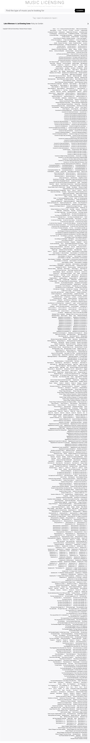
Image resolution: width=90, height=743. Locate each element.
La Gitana (74, 296)
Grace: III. (55, 251)
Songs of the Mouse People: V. (58, 507)
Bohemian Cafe (83, 77)
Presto (85, 408)
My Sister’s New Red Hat (81, 353)
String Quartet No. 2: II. (82, 517)
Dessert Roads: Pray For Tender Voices (56, 187)
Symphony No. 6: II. (73, 563)
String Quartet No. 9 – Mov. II (80, 532)
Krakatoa (85, 295)
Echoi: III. (80, 190)
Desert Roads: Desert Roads (81, 184)
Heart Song (59, 268)
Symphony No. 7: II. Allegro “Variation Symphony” (76, 569)
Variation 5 (66, 695)
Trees (64, 684)
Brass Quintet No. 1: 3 (57, 90)
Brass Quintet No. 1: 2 (82, 88)
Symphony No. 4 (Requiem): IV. (80, 558)
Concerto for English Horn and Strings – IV (78, 127)
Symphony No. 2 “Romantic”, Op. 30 (79, 549)
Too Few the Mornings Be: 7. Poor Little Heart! (77, 677)
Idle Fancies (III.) (57, 276)
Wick (61, 716)
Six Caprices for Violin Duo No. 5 (80, 474)
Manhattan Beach (55, 315)
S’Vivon (59, 458)
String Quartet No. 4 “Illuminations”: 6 (79, 528)
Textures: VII (77, 591)
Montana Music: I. (83, 339)
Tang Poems (73, 585)
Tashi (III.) (56, 588)
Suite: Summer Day (70, 541)
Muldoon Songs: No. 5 (61, 351)
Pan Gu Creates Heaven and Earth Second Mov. (61, 379)
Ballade (63, 71)
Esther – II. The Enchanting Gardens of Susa (63, 198)
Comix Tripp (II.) (65, 108)
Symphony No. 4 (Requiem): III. (65, 558)
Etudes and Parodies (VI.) (53, 202)
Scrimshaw (84, 459)
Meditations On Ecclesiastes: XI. (75, 333)
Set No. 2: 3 (74, 467)
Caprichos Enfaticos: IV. (70, 94)
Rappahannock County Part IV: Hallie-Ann (58, 441)
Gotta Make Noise (78, 249)
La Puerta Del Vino (58, 298)
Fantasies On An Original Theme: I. (79, 204)
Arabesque (53, 65)
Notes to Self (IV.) (52, 372)
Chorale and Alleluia (70, 105)
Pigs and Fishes (67, 406)
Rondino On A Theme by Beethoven (75, 456)
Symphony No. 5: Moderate (81, 560)
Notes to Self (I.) (65, 370)
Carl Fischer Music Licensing (81, 737)
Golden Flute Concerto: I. (81, 246)
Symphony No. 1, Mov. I (82, 546)
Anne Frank (52, 63)
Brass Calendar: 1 (73, 83)
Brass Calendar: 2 (74, 85)
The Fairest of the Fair (67, 599)
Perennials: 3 (61, 387)
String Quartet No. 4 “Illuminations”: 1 (61, 525)
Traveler (59, 684)
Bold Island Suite (51, 79)
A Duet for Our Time (62, 33)
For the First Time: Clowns (69, 220)
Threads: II (52, 640)
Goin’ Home (67, 246)
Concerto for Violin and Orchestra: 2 (62, 146)
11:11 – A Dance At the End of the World (65, 28)
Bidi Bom (85, 76)
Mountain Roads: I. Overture (81, 345)
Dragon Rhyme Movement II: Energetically (57, 190)
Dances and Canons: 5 (82, 174)
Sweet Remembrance (70, 542)
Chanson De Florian (68, 99)
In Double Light (66, 279)
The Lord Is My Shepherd (81, 619)
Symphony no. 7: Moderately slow (68, 574)
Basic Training (65, 74)
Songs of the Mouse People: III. (65, 505)
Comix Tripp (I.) (83, 107)
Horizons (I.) (77, 271)
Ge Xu (62, 243)
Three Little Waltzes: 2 (71, 654)
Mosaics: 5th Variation (82, 344)
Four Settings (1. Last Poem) (67, 235)
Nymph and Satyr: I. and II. (71, 372)
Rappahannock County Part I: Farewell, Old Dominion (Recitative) (73, 427)
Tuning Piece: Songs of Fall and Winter (78, 688)
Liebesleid (52, 306)
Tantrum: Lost (64, 586)
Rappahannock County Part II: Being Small (57, 430)
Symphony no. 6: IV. (83, 564)
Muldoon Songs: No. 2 (60, 350)
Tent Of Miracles (83, 588)
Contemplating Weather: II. (68, 165)
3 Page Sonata (84, 30)
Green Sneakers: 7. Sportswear (64, 264)
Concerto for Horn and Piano (81, 130)
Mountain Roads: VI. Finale (70, 348)
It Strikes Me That (83, 289)
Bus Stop (66, 90)
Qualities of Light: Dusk (68, 414)
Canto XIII (58, 91)
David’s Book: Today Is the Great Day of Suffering (76, 179)
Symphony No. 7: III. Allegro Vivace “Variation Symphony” (74, 571)
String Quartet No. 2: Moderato (80, 519)
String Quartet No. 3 (68, 521)
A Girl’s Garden (84, 33)
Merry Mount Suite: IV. (74, 336)
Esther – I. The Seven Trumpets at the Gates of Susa (75, 196)
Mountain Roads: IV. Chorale (81, 347)
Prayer (85, 406)
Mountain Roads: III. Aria (67, 347)
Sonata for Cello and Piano (81, 480)
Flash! (86, 217)
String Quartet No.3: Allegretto (54, 538)
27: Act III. (71, 30)
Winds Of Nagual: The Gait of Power (63, 734)
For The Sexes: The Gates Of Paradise (59, 228)
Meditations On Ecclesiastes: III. (80, 326)
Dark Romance (74, 177)
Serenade (79, 464)
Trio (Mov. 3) (62, 687)
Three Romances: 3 (67, 662)
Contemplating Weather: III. (81, 165)
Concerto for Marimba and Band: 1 (62, 132)
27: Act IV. (77, 30)
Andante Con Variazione (65, 61)
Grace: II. (50, 251)
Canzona (64, 91)
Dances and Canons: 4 (71, 174)
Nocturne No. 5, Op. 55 (69, 369)
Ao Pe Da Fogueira (67, 63)
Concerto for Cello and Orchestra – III (62, 123)
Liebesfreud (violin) (83, 304)
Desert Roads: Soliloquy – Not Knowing (78, 185)
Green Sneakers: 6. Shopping (81, 262)
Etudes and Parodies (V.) (81, 201)
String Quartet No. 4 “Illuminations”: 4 (79, 527)
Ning (67, 367)
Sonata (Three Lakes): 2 (57, 480)
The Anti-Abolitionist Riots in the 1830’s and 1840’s (59, 593)
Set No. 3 (81, 467)
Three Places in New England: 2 (55, 660)
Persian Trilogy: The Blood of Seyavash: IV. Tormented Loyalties (73, 397)
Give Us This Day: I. (73, 245)
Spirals (68, 507)
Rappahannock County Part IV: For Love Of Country (76, 439)
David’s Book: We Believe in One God (79, 181)
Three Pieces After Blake (54, 657)
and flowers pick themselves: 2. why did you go (77, 55)
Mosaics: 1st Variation (70, 342)
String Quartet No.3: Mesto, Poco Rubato (71, 538)
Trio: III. (85, 687)
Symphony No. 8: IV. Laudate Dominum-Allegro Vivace (63, 582)
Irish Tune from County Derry (66, 284)
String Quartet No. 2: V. (57, 521)
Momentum (75, 339)
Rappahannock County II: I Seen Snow (79, 423)
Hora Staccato (70, 271)
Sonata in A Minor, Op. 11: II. (81, 492)
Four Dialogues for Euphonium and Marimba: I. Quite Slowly (74, 229)
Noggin (85, 369)
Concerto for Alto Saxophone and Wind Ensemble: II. (75, 115)
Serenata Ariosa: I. (53, 467)
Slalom (75, 475)
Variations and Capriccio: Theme (80, 696)
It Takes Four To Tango (66, 290)
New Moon (77, 361)
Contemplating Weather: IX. (68, 166)
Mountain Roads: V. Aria (57, 348)
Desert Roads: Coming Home (67, 184)
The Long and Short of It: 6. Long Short (78, 615)
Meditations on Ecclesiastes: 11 (65, 318)
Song (86, 494)
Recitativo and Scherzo (82, 449)
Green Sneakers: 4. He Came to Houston (78, 260)
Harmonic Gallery (52, 268)
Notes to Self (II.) (74, 370)
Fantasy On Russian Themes (72, 207)
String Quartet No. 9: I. (59, 533)
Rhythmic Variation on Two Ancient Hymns (77, 453)
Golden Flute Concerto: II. (55, 248)
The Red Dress (84, 632)
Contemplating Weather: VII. (81, 168)
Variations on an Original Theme (65, 702)
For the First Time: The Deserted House (60, 226)
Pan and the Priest (83, 378)
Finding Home (66, 210)
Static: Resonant (83, 508)
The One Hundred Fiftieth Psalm (73, 621)
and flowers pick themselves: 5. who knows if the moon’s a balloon (72, 60)
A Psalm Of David (75, 36)
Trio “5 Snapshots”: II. (82, 684)
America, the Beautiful (59, 50)
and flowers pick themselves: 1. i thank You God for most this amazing (71, 54)
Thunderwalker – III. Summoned (80, 662)
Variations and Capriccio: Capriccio (63, 696)
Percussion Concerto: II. (55, 386)
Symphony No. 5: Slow (82, 561)
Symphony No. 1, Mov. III (73, 547)
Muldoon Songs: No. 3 (71, 350)
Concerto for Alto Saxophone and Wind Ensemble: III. (75, 116)
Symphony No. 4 (83, 555)
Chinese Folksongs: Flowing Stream (65, 104)
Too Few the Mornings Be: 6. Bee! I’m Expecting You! (75, 676)
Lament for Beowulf (72, 298)
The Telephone (62, 635)
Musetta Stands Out (82, 351)
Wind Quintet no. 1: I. (82, 718)
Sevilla (85, 467)
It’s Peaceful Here (77, 290)
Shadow (65, 469)
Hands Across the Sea (82, 267)
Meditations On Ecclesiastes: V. (65, 329)
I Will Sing (63, 275)
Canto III (85, 90)
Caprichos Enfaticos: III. (58, 94)
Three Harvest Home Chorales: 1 (80, 651)
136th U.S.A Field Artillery (81, 28)
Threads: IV (65, 640)
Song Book (65, 495)
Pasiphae (79, 383)
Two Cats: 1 (68, 690)
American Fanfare (69, 50)
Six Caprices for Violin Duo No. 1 (80, 470)
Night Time (75, 364)
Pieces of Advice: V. (58, 406)
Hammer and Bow (72, 267)
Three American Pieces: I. (81, 641)
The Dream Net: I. (83, 596)
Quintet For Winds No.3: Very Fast (79, 420)
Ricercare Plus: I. (51, 455)
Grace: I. (85, 249)
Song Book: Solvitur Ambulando (54, 499)
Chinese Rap (77, 104)
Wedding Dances (65, 715)
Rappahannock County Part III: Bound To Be (77, 434)
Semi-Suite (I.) (76, 461)
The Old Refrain (61, 621)
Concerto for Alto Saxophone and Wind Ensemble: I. (76, 113)
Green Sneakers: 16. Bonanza (80, 256)
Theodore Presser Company (25, 28)
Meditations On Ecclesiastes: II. (65, 326)
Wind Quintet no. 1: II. (60, 720)
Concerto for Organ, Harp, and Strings (63, 135)
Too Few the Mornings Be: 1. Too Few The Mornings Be (75, 665)
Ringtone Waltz (84, 455)
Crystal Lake (63, 171)
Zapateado (78, 735)
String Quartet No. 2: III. (55, 519)
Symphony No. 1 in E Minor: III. (68, 546)
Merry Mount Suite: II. (82, 334)
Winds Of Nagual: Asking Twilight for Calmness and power (74, 726)
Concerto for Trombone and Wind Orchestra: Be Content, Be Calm (73, 138)
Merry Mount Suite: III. (63, 336)
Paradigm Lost (84, 379)
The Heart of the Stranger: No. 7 (65, 605)
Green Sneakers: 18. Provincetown (79, 257)
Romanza (58, 456)
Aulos (86, 66)
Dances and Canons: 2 (82, 173)
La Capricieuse (67, 296)
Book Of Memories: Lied (82, 80)
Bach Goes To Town (59, 69)
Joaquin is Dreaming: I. (70, 292)
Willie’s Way (70, 718)
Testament (52, 590)
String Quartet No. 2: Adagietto (57, 517)
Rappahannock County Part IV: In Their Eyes (60, 442)
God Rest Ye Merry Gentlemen (56, 246)
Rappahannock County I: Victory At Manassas (59, 423)
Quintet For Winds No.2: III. (65, 419)
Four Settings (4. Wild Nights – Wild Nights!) (64, 239)
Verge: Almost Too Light (82, 707)
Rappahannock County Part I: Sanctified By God (76, 428)
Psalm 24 (56, 412)
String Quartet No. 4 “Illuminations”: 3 (61, 527)
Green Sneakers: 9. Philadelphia (56, 265)
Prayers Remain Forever (65, 408)
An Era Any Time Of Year (81, 52)
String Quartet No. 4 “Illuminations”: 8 (79, 530)
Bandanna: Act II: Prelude (55, 72)
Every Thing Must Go (82, 202)
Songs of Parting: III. (53, 503)
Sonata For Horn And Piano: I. (80, 481)
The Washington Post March (81, 637)
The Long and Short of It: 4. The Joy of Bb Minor (76, 613)
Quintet (59, 416)
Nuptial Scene (60, 372)
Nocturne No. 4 (59, 369)
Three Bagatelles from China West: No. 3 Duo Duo (60, 647)
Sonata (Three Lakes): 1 (82, 478)
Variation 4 (84, 693)
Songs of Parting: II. (83, 502)
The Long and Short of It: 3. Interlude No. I (78, 611)
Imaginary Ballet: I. (54, 278)
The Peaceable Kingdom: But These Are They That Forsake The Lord (72, 622)
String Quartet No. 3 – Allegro (80, 521)
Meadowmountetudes (82, 315)
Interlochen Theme (83, 281)
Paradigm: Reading (64, 381)
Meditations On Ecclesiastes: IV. (65, 328)
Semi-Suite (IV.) (59, 463)
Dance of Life (84, 171)
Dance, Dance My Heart (59, 173)
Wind (75, 718)
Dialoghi (68, 187)
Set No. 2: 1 (61, 467)
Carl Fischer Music (15, 28)
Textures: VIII (84, 591)
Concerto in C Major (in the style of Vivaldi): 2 (77, 152)
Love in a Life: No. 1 (52, 307)
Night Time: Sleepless (72, 365)
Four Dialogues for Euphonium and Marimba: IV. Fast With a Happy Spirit (71, 234)
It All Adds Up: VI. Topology (72, 289)
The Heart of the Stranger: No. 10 (64, 600)
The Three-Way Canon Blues (73, 635)
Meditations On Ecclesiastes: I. (80, 325)
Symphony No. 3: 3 (54, 553)
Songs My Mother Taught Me (60, 502)
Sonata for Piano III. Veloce (65, 491)
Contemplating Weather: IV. (54, 166)
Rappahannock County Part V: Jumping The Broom (76, 444)
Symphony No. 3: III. (74, 555)
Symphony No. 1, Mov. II (61, 547)
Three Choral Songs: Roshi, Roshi (80, 649)
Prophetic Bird (84, 409)
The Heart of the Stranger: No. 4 (80, 602)
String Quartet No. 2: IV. (67, 519)
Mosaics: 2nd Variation (82, 342)
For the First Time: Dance (81, 220)
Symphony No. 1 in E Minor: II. (53, 546)
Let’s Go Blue (54, 304)
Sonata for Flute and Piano (67, 481)
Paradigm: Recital (73, 381)
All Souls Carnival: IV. (61, 47)
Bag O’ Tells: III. (83, 69)
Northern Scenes (56, 370)
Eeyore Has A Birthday (55, 191)
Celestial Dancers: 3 (72, 98)
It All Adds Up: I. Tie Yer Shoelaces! (62, 286)
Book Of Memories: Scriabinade (55, 83)
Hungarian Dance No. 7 (54, 275)
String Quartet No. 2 (64, 513)
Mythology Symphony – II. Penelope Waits (78, 356)
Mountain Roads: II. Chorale (55, 347)
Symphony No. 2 (83, 547)
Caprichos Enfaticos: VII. (69, 96)
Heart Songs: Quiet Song (60, 270)
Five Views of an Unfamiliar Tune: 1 (79, 213)
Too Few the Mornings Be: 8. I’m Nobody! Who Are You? (75, 679)
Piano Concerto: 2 (65, 403)
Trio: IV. (55, 688)
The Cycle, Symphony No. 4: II (56, 596)
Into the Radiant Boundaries (67, 282)
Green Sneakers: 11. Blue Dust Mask (61, 253)
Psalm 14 (79, 411)
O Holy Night (84, 373)
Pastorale (85, 383)
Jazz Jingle (84, 290)
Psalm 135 (72, 411)
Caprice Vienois (52, 93)
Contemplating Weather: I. (55, 165)
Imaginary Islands (83, 278)
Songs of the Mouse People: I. (65, 503)
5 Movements (62, 32)
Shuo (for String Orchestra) (74, 469)
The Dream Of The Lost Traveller (80, 597)
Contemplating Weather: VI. (67, 168)
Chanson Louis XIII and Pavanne (66, 101)
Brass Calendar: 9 (61, 88)
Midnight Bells (84, 336)
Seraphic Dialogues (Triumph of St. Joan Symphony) (64, 464)
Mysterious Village (56, 354)
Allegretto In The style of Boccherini (59, 49)
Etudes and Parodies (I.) (69, 199)
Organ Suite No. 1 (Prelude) (81, 376)
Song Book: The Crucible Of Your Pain (71, 499)
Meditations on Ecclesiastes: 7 (65, 323)
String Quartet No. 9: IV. (60, 535)
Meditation (54, 317)
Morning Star (54, 342)
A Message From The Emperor (80, 35)
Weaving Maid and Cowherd (54, 715)
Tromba (60, 688)
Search (80, 10)
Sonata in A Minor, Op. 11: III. (57, 494)
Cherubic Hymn (83, 101)
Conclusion (84, 163)
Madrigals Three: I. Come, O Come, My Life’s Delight (76, 312)
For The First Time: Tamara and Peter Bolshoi (77, 224)
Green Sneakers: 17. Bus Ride (64, 257)
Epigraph (80, 195)
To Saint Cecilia (58, 665)
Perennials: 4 (68, 387)
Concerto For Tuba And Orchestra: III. (62, 144)
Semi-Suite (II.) (84, 461)
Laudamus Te (68, 303)
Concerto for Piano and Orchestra (80, 135)
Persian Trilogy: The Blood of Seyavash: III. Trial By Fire (75, 395)
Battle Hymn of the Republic (76, 74)
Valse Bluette (59, 693)
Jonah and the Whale (68, 293)
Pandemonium (76, 379)
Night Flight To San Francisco (65, 364)
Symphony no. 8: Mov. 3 (72, 583)
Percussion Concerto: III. (67, 386)
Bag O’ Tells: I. (68, 69)
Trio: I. (67, 687)
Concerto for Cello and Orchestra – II (79, 121)
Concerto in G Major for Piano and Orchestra (64, 155)
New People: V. (75, 362)
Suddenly (78, 539)
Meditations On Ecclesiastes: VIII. (80, 331)
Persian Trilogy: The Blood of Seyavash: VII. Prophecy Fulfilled (62, 401)
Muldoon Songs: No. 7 (72, 351)
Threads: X (72, 641)
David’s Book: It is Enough (58, 179)
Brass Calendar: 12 (64, 85)
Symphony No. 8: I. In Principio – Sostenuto (77, 577)
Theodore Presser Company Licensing (78, 738)
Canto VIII (52, 91)
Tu (63, 688)
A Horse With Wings (54, 35)
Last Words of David (82, 298)
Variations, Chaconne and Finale (80, 702)
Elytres (75, 195)
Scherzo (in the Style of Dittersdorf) (64, 459)
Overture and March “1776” (72, 378)
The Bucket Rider (69, 594)
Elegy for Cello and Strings (68, 193)
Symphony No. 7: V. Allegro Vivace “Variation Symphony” (62, 575)
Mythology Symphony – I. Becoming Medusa (57, 356)
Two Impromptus (83, 690)
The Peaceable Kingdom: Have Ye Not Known (61, 624)
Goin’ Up (73, 246)
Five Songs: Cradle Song (60, 212)
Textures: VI (70, 591)
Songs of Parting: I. (73, 502)
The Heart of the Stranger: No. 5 (65, 604)
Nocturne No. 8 (79, 369)
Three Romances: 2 (57, 662)
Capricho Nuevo (60, 93)
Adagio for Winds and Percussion (56, 44)
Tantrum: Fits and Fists (55, 586)
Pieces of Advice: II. (62, 405)
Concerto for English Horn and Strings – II (58, 127)
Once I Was (55, 376)
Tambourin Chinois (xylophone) (62, 585)
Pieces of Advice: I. (52, 405)
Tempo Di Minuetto (74, 588)
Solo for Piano (63, 477)
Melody (85, 333)
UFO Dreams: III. (70, 691)
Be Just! (85, 74)
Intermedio (57, 282)
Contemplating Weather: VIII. (54, 170)
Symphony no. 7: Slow (82, 574)
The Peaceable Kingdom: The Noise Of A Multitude (76, 627)
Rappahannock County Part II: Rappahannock (77, 431)
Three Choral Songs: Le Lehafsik (80, 647)
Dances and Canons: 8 (82, 176)
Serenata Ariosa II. (83, 466)
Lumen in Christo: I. (65, 311)
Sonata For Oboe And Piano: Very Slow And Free (61, 488)
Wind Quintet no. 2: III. (71, 721)
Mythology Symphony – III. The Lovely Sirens (77, 358)
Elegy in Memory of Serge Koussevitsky (63, 195)
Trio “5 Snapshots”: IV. (64, 685)
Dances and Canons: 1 (71, 173)
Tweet (63, 690)
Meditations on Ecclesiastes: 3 (65, 320)
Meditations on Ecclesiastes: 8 (80, 323)
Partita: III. (67, 383)
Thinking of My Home (76, 638)
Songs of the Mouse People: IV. (80, 505)
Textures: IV (78, 590)
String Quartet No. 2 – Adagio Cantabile (78, 513)
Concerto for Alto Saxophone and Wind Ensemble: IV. (75, 118)
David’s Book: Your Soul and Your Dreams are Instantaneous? (62, 182)
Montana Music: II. (52, 340)
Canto (80, 90)
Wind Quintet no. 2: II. (60, 721)
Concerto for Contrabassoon (61, 126)
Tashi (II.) (50, 588)
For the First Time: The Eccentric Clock (78, 226)
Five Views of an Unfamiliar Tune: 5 (75, 217)
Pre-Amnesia (75, 408)
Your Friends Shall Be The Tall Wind (66, 735)
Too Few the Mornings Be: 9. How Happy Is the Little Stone (63, 680)
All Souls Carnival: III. (82, 46)
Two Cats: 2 (75, 690)
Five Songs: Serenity (82, 212)
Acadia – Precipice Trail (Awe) (60, 43)
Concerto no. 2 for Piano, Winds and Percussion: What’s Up (68, 163)
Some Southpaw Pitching (81, 477)
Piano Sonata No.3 (83, 403)
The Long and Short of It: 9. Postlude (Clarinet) (64, 619)
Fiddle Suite (59, 210)
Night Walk (62, 367)
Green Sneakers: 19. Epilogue (54, 259)
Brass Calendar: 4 (55, 86)
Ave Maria (67, 68)
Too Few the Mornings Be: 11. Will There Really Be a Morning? (73, 668)
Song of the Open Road (82, 500)
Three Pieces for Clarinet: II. (81, 657)
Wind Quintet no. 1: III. (71, 720)
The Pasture (84, 621)
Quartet (55, 416)
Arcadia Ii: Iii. (60, 65)
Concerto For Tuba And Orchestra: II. (79, 143)
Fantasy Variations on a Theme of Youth (59, 209)
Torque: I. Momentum (82, 680)
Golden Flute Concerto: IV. (81, 248)
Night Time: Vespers (54, 367)
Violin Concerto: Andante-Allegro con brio (57, 713)
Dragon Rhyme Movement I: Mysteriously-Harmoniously (75, 188)
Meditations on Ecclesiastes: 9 (65, 325)
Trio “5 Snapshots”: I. (71, 684)
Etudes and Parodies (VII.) (65, 202)
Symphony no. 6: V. (62, 566)
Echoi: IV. (85, 190)
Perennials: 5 (75, 387)
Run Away (53, 458)
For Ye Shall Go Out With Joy (81, 228)
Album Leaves (84, 44)
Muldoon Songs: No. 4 (82, 350)
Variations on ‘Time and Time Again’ (67, 698)
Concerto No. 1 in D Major (81, 155)
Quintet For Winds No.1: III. (56, 417)
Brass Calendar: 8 (52, 88)
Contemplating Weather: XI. (81, 170)
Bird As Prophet (69, 77)
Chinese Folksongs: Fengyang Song (79, 102)
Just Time (57, 295)
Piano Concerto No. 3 (82, 401)
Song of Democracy (59, 500)
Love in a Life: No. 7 (72, 309)
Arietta (85, 65)
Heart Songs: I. (67, 268)
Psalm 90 (79, 412)
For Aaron (85, 218)
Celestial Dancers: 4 (82, 98)
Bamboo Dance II (70, 71)
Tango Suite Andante (82, 585)
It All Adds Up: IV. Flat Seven (81, 287)
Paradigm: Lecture (54, 381)
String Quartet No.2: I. (71, 535)
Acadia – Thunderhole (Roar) (75, 43)
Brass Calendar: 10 (83, 83)
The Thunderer (84, 635)
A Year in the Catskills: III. (68, 40)
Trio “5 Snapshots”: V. (75, 685)
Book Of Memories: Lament (69, 80)
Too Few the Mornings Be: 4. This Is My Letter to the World (74, 673)
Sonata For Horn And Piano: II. (65, 483)
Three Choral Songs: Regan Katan (63, 649)
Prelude (81, 408)
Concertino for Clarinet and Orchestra (70, 112)
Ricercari (77, 455)
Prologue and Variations (74, 409)
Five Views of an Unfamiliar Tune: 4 (58, 217)
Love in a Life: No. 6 (62, 309)
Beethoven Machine (77, 76)
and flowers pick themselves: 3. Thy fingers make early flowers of (73, 57)
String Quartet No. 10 (53, 513)
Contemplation (51, 171)
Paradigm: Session (83, 381)
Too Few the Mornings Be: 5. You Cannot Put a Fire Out (75, 674)
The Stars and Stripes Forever (80, 633)
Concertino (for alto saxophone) (80, 110)
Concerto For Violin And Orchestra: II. (61, 148)
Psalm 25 (62, 412)
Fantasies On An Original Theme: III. (74, 206)
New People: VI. (83, 362)
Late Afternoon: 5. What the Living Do (79, 301)
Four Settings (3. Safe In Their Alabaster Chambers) (76, 237)
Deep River (51, 184)
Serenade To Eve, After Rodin (61, 466)
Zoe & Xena (84, 735)
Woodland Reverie (77, 734)
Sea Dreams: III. (68, 461)
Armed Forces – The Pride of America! (64, 66)
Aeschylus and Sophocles (71, 44)
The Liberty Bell (52, 608)
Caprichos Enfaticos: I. (70, 93)
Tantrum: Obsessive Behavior (75, 586)
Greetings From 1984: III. (61, 267)
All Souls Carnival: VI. (82, 47)
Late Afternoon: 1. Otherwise (56, 300)
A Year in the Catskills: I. (82, 38)
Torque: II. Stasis (52, 682)
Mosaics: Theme (54, 345)
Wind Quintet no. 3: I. (82, 721)
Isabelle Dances (77, 284)
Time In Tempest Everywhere (81, 663)
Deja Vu (57, 184)
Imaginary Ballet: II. (63, 278)
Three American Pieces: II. (68, 643)
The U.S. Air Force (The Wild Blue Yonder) (64, 637)
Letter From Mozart (63, 304)
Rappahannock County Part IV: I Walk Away (77, 441)
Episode (85, 195)
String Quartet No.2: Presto (67, 536)
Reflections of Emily (70, 450)
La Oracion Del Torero (82, 296)
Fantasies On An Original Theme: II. (57, 206)
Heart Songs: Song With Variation (75, 270)
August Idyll (80, 66)
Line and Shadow (75, 306)
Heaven (85, 270)
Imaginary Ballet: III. (73, 278)
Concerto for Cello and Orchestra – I (62, 121)
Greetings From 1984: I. (70, 265)
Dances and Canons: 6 (59, 176)
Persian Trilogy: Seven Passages (80, 391)
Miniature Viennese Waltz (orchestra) (59, 339)
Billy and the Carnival (60, 77)
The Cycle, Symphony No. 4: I (80, 594)
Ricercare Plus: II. (60, 455)
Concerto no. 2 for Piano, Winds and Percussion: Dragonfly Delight (72, 157)
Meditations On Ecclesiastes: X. (60, 333)
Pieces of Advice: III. (72, 405)
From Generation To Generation (62, 242)
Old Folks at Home (54, 375)
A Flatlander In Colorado (74, 33)
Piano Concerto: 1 (55, 403)
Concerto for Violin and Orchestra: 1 (79, 144)
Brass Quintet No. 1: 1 (71, 88)
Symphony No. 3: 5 (83, 553)
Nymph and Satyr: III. (82, 372)
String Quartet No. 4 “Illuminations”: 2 (79, 525)
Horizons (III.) (56, 273)
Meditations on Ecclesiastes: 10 (80, 317)
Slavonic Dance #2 (83, 475)
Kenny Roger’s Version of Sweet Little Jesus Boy (71, 295)
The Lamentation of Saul (81, 607)
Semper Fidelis (84, 463)
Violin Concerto (83, 710)
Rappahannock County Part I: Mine (57, 428)
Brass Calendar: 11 (55, 85)
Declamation (84, 182)
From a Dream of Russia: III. (81, 240)
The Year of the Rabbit (54, 638)
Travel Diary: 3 (76, 682)
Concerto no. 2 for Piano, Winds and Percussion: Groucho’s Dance (72, 160)
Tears (67, 588)
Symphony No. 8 (63, 577)
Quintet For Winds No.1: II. (81, 416)
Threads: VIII (65, 641)
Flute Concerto (78, 218)
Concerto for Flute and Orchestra (60, 129)
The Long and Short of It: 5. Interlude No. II (59, 615)
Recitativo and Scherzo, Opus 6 (57, 450)
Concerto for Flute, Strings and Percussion (78, 129)
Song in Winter (84, 499)
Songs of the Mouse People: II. (80, 503)
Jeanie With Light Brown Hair (57, 292)
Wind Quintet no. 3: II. (60, 723)
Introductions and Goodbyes (81, 282)
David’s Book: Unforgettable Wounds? (61, 181)
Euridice (75, 202)
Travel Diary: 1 (61, 682)
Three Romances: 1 (83, 660)
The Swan (55, 635)
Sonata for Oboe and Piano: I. (66, 485)
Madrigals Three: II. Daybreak (58, 314)
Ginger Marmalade (63, 245)
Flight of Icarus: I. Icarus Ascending (65, 218)
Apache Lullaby (75, 63)
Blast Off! (77, 77)
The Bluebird (84, 593)
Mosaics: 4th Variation (71, 344)
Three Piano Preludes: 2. (69, 655)
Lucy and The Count (55, 311)
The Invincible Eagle (70, 607)
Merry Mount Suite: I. (71, 334)
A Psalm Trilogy (83, 36)
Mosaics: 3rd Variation (59, 344)
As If (75, 66)
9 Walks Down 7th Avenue (72, 32)
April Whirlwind (84, 63)
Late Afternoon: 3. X (82, 300)
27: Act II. (65, 30)
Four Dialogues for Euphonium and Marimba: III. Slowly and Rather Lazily (71, 232)
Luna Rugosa (84, 311)
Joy (86, 293)
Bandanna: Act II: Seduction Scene (69, 72)
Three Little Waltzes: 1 (60, 654)
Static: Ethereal (59, 508)
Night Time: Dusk (83, 364)
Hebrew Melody (56, 271)
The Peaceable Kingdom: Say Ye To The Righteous (76, 626)
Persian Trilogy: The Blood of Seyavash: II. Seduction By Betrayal (73, 394)
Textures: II (64, 590)
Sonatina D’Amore (69, 494)
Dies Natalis (74, 187)
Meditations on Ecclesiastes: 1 (65, 317)
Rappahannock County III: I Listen (55, 425)
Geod (86, 243)
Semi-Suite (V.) (67, 463)
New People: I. (84, 361)
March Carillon (64, 315)
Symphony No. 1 (69, 544)
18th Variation (53, 30)
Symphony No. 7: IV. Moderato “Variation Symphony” (62, 572)
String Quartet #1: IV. (66, 511)
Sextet (56, 469)
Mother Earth (62, 345)
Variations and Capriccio (81, 695)
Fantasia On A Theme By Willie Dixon (63, 204)
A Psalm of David (66, 36)
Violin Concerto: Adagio (66, 712)
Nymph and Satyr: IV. (58, 373)
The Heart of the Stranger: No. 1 (80, 599)
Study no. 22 (58, 539)
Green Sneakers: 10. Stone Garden (79, 251)
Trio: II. (76, 687)
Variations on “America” (82, 698)
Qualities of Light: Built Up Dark (55, 414)
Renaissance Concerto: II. (55, 452)
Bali (60, 71)
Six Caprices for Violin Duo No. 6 (55, 475)
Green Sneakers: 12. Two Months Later (78, 253)
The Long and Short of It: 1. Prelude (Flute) (78, 608)
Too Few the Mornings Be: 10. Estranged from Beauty (75, 666)
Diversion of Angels (83, 187)
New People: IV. (67, 362)
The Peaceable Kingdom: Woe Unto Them (78, 630)
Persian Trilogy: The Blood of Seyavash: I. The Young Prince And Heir (72, 392)
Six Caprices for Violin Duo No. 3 (80, 472)
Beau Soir (69, 76)
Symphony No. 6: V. (72, 566)
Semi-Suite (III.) (51, 463)
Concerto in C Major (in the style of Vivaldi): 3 (77, 154)
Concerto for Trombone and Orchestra (79, 137)
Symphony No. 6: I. (63, 563)
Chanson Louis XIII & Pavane (81, 99)
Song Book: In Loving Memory (80, 497)
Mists (70, 339)
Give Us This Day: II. (83, 245)
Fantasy (85, 206)
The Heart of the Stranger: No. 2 (80, 600)
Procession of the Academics (60, 409)
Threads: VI (84, 640)
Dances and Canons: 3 (59, 174)
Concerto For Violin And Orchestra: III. (79, 148)
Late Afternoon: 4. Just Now (63, 301)
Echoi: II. (74, 190)
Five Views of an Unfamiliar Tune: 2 (62, 215)
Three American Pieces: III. (81, 643)
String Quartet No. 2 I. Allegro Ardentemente (60, 514)
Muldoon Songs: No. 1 (82, 348)
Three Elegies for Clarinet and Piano (63, 651)
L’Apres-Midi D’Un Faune (57, 296)
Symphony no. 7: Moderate (81, 572)
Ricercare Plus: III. (70, 455)
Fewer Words (84, 209)
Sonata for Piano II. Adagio (81, 489)
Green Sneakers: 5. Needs (67, 262)
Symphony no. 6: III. (62, 564)
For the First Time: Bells (56, 220)
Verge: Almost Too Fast (56, 707)
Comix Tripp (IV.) (83, 108)
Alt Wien (80, 49)
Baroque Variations (83, 72)
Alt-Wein (85, 49)
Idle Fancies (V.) (74, 276)
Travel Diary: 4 (84, 682)
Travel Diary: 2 (69, 682)
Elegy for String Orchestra (81, 193)
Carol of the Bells (56, 98)
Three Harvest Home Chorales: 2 (64, 652)
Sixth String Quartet (68, 475)
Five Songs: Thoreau (65, 213)
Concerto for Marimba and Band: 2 (79, 132)
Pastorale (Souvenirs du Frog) (63, 384)
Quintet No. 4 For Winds (64, 422)
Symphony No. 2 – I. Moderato (63, 549)
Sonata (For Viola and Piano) (69, 478)
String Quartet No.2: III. (55, 536)
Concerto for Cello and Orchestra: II (62, 124)
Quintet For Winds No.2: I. (68, 417)
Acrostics (85, 43)
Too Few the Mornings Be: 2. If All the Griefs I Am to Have (74, 669)
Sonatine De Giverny (78, 494)
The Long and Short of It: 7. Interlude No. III (77, 616)
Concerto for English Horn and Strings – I (78, 126)
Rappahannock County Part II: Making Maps (77, 430)
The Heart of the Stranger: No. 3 (65, 602)
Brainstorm (65, 83)
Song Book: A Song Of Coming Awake (64, 497)
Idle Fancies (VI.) (83, 276)
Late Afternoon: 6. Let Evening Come (17, 23)
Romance (53, 456)
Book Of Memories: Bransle (81, 79)
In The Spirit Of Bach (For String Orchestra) (68, 281)
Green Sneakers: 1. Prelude (65, 251)
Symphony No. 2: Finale (64, 550)
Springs (73, 507)
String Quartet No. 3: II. (71, 522)
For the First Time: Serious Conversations (57, 224)
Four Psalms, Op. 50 (54, 235)
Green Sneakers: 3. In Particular (61, 260)
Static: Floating (67, 508)
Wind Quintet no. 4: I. (82, 723)
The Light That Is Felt (62, 608)
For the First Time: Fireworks (55, 223)
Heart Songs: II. (75, 268)
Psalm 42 (68, 412)
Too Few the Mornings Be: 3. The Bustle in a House (76, 671)
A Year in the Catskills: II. (56, 40)
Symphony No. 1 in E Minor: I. (80, 544)
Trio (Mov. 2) (55, 687)
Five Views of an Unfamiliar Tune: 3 (79, 215)
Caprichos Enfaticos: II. (82, 93)
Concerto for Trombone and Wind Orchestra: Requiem (75, 141)
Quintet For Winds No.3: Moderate (79, 419)
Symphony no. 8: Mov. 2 (60, 583)
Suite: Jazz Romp (61, 541)
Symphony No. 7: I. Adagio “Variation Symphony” (76, 568)
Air (78, 44)
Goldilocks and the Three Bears (66, 249)
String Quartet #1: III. (56, 511)
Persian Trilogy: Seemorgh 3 (65, 391)
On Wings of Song (83, 375)
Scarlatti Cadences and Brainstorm (79, 458)
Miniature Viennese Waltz (81, 337)
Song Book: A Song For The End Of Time (78, 495)
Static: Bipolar (84, 507)
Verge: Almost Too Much (81, 709)
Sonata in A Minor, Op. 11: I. (67, 492)
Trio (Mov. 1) (84, 685)
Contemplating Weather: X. (68, 170)
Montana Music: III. (61, 340)
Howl (74, 273)
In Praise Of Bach (53, 281)
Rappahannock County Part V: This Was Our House (76, 445)
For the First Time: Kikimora (69, 223)
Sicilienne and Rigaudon (66, 470)
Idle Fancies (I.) (75, 275)
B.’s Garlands (79, 68)
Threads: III (58, 640)
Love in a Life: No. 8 (83, 309)
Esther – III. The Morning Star (80, 198)
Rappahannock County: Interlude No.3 (67, 449)
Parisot (50, 383)
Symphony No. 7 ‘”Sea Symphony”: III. (56, 568)
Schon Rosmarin (77, 459)
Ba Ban (85, 68)
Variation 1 (65, 693)
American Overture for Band (81, 50)
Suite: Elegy (84, 539)
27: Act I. (60, 30)
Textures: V (84, 590)
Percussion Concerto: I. (82, 384)
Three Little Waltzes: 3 (82, 654)
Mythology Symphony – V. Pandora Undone (63, 361)
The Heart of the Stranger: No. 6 (80, 604)
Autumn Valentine (59, 68)
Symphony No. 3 (74, 550)
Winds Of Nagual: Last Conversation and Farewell (76, 731)
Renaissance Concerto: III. (68, 452)
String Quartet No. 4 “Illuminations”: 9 (65, 532)
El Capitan (64, 191)
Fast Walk (72, 209)
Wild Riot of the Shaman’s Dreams (71, 716)
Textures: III (71, 590)
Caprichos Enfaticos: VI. (57, 96)
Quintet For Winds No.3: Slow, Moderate (62, 420)
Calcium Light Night (73, 90)
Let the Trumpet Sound (82, 303)
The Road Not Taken (55, 633)
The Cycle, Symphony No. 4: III (71, 596)
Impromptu (50, 279)
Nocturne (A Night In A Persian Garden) (78, 367)
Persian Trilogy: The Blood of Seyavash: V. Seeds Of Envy (74, 398)
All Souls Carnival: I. (61, 46)
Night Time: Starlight (82, 365)
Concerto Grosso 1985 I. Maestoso (79, 149)
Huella (78, 273)
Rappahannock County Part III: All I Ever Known (77, 433)
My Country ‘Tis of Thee (70, 353)
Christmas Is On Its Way (82, 105)
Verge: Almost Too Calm (70, 705)
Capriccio (79, 91)
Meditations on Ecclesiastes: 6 (80, 322)
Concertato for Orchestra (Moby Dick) (63, 110)
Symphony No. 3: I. (54, 555)
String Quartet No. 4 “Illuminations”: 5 (61, 528)
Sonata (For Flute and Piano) (55, 478)
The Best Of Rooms (76, 593)
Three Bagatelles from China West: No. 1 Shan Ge (76, 644)
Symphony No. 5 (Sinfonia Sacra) (66, 560)
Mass (75, 315)
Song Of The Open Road (70, 500)
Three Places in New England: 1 (80, 658)
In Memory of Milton (82, 279)
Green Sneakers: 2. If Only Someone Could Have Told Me (74, 259)
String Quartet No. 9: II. (70, 533)
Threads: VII (58, 641)
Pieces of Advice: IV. (82, 405)
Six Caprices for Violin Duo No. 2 (64, 472)
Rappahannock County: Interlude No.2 (79, 447)
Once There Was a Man (64, 376)
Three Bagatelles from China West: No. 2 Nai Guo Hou (75, 646)
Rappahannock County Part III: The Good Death (77, 436)
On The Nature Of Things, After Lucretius (69, 375)
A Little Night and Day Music (66, 35)
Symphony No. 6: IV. (72, 564)
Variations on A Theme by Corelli (80, 699)
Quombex (85, 422)
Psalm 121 (66, 411)
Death (78, 182)
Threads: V (78, 640)
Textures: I (58, 590)
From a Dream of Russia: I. (81, 239)
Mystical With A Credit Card (68, 354)
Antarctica (59, 63)
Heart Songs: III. (83, 268)
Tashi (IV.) (62, 588)
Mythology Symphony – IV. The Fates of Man (77, 359)
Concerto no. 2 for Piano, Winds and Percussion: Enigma (74, 159)
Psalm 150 (84, 411)
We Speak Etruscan (71, 713)
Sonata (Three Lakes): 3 (68, 480)
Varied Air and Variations (57, 705)
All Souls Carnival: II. (72, 46)
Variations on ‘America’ (53, 698)
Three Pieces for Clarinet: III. (65, 658)
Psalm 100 (60, 411)
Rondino (64, 456)
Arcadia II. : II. (75, 65)
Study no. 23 (65, 539)
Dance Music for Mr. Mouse (74, 171)
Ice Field (68, 275)
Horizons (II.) (84, 271)
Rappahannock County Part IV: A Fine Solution (77, 437)
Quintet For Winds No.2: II (81, 417)
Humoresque (84, 273)
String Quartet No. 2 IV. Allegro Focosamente (77, 516)
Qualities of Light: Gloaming (81, 414)
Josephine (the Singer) (79, 293)
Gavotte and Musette (54, 243)
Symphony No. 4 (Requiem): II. (80, 557)
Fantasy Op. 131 (83, 207)
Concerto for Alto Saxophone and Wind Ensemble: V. (75, 119)
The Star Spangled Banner (67, 633)
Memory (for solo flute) (60, 334)
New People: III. (58, 362)
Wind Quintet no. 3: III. (71, 723)
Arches (81, 65)
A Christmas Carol (83, 32)
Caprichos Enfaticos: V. (82, 94)
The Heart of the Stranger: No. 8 (80, 605)
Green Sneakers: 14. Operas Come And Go (78, 254)
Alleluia (70, 49)
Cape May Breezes (72, 91)
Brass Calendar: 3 (83, 85)
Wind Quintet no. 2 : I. (82, 720)
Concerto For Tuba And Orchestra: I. (62, 143)
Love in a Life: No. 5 (52, 309)
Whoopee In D (84, 715)
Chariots (77, 101)
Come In (77, 107)
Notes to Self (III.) (83, 370)
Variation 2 (72, 693)
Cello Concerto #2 (59, 99)
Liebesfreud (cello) (73, 304)
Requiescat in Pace (58, 453)
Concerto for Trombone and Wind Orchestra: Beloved (75, 140)
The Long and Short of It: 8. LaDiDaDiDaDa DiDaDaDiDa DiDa (74, 618)
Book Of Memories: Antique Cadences (65, 79)
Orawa (72, 376)
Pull (84, 412)
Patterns (73, 384)
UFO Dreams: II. (62, 691)
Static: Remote (75, 508)
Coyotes (57, 171)
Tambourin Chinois (83, 583)
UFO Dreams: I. (54, 691)
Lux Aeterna (60, 312)
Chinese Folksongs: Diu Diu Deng (63, 102)
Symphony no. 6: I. (53, 563)
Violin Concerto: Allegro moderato (79, 712)
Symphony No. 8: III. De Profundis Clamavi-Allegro (76, 580)
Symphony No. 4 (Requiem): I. (65, 557)
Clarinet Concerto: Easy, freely (67, 107)
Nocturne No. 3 (51, 369)
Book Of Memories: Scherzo (81, 82)
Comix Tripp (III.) (74, 108)
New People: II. (50, 362)
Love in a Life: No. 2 (62, 307)
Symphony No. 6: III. (52, 564)
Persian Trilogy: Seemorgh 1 (67, 389)
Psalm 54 (74, 412)
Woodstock (84, 734)
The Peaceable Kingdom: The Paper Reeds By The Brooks (74, 629)
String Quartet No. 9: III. (82, 533)
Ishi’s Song (84, 284)
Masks (70, 315)
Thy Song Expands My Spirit (60, 663)
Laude (74, 303)
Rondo (85, 456)
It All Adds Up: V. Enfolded (58, 289)
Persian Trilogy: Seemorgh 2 (81, 389)
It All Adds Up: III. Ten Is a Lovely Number (64, 287)
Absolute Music (72, 41)
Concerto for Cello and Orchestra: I (79, 123)
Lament (65, 298)
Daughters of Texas (83, 177)
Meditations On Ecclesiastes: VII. (64, 331)
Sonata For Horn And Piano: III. (80, 483)
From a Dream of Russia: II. (67, 240)
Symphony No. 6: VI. (82, 566)
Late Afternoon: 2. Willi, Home (70, 300)
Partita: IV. (73, 383)
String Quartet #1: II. (82, 510)
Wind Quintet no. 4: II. (71, 724)
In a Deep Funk (58, 279)
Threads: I (85, 638)
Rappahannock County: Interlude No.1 (61, 447)
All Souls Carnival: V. (71, 47)
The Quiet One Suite (75, 632)
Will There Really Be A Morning (59, 718)
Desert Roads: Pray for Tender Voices (60, 185)
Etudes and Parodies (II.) (81, 199)
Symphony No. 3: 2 (73, 552)
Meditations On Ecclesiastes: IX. (80, 328)
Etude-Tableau (59, 199)
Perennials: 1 (77, 386)
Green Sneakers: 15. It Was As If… (65, 256)
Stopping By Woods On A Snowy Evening (58, 510)
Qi (86, 412)
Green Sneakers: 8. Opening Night (79, 264)
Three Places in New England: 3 (70, 660)
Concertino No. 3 (83, 112)
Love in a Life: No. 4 (83, 307)
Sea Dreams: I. (51, 461)
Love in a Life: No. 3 (72, 307)
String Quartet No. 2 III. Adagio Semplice (57, 516)
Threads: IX (71, 640)
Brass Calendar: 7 (83, 86)
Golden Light (54, 249)
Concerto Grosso (66, 149)
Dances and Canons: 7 (71, 176)
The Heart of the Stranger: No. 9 (58, 607)
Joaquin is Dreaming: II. (82, 292)
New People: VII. (53, 364)
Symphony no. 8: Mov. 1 (82, 582)
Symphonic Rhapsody (59, 544)
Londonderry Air (83, 306)
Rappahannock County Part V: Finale (79, 442)
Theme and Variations (65, 638)
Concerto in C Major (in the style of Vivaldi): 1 (77, 151)
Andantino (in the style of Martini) (80, 61)
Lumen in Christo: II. (75, 311)
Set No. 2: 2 (67, 467)
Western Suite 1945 (75, 715)
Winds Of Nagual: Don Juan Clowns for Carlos (77, 729)
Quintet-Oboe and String (76, 422)
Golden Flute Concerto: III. (68, 248)
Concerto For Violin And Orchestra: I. (79, 146)
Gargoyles (73, 242)
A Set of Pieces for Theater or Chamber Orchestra (64, 38)
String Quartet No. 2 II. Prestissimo (79, 514)
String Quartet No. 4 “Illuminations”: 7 (61, 530)
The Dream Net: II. (58, 597)
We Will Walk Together (82, 713)
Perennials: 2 (84, 386)
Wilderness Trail (83, 716)
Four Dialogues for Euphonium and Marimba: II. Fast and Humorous (72, 231)
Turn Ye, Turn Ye (56, 690)
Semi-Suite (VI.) (75, 463)
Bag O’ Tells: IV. (54, 71)
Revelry (65, 453)
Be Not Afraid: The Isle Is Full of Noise (57, 76)
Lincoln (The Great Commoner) (62, 306)
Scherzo (53, 459)
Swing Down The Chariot (81, 542)
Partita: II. (61, 383)
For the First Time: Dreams (81, 221)
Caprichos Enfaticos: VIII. (81, 96)
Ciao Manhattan (55, 107)
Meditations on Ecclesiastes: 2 (80, 318)
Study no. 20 (84, 538)
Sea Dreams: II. (59, 461)
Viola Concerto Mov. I (74, 710)
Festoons (78, 209)
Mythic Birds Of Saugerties (81, 354)
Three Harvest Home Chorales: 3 (80, 652)
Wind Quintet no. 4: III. (82, 724)
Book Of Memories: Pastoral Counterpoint (64, 82)
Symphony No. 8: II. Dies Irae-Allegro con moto (77, 579)
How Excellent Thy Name (66, 273)
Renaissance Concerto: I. (81, 450)
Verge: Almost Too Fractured (69, 707)
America (51, 50)
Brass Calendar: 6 (74, 86)
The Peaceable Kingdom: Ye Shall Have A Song (58, 632)
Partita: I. (56, 383)
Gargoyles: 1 (79, 242)
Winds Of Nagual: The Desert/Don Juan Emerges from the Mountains (72, 732)
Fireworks (73, 210)
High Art (63, 271)
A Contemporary (53, 33)
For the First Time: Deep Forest (67, 221)
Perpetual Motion (83, 387)
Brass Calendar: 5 (65, 86)
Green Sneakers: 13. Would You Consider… (58, 254)
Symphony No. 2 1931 (53, 550)
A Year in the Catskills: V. (62, 41)
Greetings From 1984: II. (82, 265)
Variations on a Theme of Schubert (68, 701)
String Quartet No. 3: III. (70, 524)
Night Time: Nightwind (61, 365)
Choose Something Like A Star (58, 105)
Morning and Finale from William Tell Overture (77, 340)
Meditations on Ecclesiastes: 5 (65, 322)
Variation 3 (78, 693)
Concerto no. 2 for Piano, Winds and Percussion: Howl (75, 162)
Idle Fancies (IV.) (66, 276)
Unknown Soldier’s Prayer (81, 691)
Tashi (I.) (85, 586)
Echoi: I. (69, 190)
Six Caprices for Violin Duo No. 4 (64, 474)
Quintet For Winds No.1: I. (68, 416)
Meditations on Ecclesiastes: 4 (80, 320)
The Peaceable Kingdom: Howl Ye (79, 624)
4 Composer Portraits (52, 32)
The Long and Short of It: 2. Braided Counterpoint (76, 610)
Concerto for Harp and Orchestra (66, 130)
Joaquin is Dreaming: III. (56, 293)
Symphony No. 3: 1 (54, 552)
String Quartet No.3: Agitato (81, 536)
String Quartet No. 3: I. (59, 522)
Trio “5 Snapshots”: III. (53, 685)
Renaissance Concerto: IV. (81, 452)
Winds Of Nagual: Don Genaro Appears (57, 729)
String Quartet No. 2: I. (71, 517)
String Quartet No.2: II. (82, 535)
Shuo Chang (84, 469)
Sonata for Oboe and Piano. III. (80, 488)
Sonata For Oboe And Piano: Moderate (60, 486)
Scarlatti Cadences (66, 458)
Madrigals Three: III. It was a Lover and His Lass (76, 314)
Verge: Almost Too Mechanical (68, 709)
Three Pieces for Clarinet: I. (68, 657)
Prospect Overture (52, 411)
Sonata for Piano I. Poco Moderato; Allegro (64, 489)
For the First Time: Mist (82, 223)
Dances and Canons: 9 (64, 177)
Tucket (67, 688)
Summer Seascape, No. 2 (81, 541)
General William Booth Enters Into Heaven (74, 243)
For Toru (71, 228)
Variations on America (82, 701)
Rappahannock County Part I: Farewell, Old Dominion (75, 425)
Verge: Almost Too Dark (82, 705)
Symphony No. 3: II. (64, 555)
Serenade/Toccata (73, 466)
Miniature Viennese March (68, 337)
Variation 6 (72, 695)
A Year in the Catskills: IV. (81, 40)
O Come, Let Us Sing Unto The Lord (72, 373)
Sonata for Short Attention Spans (80, 491)
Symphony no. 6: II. (83, 563)
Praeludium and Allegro (78, 406)
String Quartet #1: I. (72, 510)
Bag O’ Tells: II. (76, 69)
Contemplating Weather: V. (81, 166)
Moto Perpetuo (70, 345)
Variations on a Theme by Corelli (64, 699)
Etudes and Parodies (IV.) (69, 201)
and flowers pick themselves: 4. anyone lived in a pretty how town (73, 58)
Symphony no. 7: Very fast (81, 575)
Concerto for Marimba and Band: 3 (60, 133)
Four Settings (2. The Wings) (81, 235)
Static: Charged (50, 508)
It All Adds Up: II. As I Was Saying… (79, 286)
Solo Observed (71, 477)
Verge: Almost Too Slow (62, 710)
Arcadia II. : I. (67, 65)
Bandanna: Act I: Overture (81, 71)
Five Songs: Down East (72, 212)
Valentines (52, 693)
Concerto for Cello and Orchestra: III (79, 124)
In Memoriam (74, 279)
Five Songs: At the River (82, 210)
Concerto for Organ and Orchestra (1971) (78, 133)
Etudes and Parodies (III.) (56, 201)
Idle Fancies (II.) (83, 275)
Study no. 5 (72, 539)
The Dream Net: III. (67, 597)
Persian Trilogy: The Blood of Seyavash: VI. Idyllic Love (75, 400)
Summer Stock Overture (59, 542)
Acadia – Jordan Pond (82, 41)
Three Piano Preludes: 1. (57, 655)
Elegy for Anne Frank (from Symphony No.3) (77, 191)
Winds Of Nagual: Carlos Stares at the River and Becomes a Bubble (72, 727)
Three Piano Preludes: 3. (81, 655)
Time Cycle (70, 663)
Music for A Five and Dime (57, 353)
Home (54, 28)
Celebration (64, 98)
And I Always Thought (54, 61)
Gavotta (85, 242)
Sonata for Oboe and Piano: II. (80, 485)
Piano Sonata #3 (73, 403)
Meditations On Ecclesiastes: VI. (80, 329)
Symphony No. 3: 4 (73, 553)
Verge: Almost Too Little (54, 709)
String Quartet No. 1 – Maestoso (80, 511)
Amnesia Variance (71, 52)
